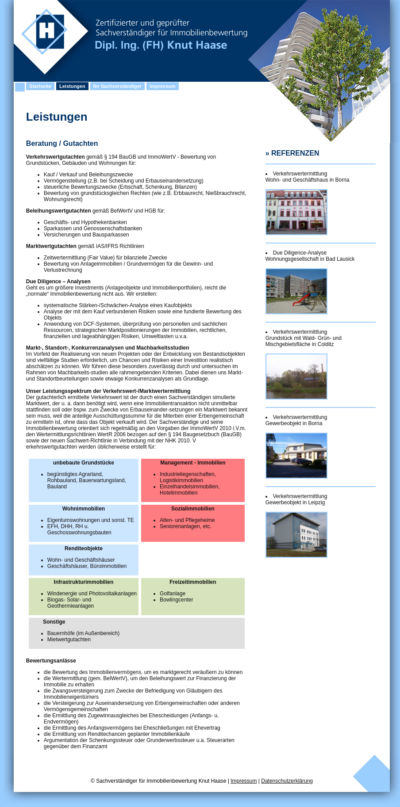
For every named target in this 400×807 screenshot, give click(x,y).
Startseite (40, 86)
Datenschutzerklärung (287, 781)
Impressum (163, 86)
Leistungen (72, 86)
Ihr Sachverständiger (117, 86)
